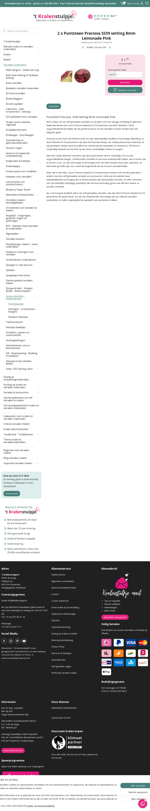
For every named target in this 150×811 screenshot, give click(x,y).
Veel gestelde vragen (61, 666)
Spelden (10, 270)
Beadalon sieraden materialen (22, 88)
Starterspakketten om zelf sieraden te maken (18, 399)
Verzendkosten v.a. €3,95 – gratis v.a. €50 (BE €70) (31, 3)
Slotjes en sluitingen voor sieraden (22, 253)
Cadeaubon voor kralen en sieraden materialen (18, 417)
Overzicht (54, 106)
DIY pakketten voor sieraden (21, 116)
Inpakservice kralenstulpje (63, 613)
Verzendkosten (58, 659)
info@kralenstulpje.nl (17, 600)
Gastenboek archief (60, 717)
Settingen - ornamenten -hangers (22, 310)
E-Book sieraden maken (17, 423)
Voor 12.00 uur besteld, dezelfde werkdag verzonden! (88, 3)
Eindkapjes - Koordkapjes (20, 135)
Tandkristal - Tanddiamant (21, 434)
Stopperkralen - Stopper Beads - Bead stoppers (19, 289)
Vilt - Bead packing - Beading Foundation (21, 354)
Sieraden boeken (15, 239)
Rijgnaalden (12, 233)
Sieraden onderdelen (21, 64)
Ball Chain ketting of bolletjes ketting (22, 76)
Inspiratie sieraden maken (21, 463)
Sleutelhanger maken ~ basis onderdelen (22, 245)
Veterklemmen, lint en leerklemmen (18, 347)
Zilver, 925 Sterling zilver (22, 368)
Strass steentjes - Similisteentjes (22, 297)
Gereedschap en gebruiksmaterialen (17, 141)
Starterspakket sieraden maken (19, 282)
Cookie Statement (60, 600)
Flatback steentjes (18, 317)
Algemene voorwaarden (62, 581)
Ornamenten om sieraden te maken (21, 209)
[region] (56, 795)
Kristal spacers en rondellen (21, 171)
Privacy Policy (57, 646)
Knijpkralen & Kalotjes (22, 161)
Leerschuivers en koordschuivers (22, 183)
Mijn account (135, 3)
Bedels (21, 59)
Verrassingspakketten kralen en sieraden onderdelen (21, 407)
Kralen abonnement (13, 750)
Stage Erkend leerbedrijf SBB (15, 714)
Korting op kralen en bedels (64, 633)
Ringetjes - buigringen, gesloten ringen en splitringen (22, 218)
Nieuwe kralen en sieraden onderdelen (21, 48)
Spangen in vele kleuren (19, 265)
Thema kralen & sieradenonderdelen (21, 441)
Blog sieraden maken (21, 458)
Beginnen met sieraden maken (21, 451)
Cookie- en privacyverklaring (49, 805)
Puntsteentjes (16, 303)
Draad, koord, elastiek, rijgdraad (22, 123)
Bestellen (125, 82)
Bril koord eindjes (15, 93)
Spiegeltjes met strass (18, 275)
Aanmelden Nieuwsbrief (115, 617)
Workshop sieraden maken (64, 672)
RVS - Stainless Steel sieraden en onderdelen (22, 227)
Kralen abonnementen (16, 429)
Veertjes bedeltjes (15, 327)
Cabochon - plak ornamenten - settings (22, 110)
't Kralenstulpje (12, 41)
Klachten (55, 620)
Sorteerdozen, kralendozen (21, 259)
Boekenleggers (14, 98)
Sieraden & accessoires (21, 392)
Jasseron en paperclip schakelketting (18, 154)
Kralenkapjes (13, 166)
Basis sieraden (14, 83)
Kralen (21, 54)
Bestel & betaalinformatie (63, 587)
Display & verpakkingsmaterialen (21, 378)
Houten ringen (14, 148)
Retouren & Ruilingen (61, 653)
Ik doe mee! (12, 493)
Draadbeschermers (16, 129)
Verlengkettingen (15, 340)
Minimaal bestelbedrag (62, 640)
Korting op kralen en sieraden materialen (21, 386)
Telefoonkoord (14, 322)
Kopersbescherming (60, 627)
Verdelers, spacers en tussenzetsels (17, 334)
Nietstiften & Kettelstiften (22, 194)
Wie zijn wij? (7, 711)
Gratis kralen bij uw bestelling (65, 607)
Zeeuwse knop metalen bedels (18, 362)
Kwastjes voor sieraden (18, 176)
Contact (55, 594)
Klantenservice (58, 574)
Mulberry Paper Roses (18, 189)
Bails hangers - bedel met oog (22, 70)
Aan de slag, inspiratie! (12, 708)
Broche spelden (14, 103)
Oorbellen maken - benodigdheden (22, 201)
